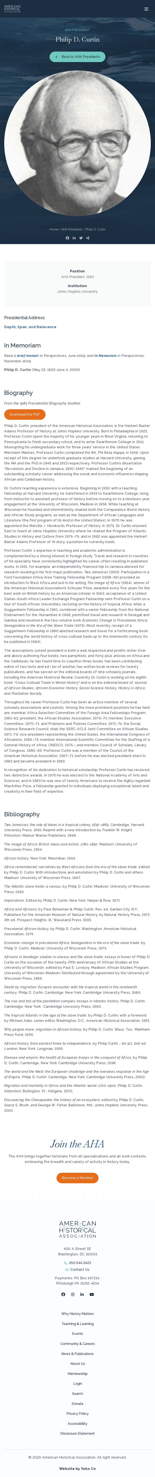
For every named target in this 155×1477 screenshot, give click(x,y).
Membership (78, 1374)
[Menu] (146, 8)
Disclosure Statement (77, 1433)
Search (77, 1394)
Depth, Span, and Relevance (30, 327)
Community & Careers (77, 1344)
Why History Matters (77, 1314)
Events (77, 1334)
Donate (78, 1404)
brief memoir (28, 356)
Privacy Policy (77, 1414)
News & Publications (77, 1354)
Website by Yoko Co (77, 1469)
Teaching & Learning (78, 1324)
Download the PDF (24, 414)
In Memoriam (105, 356)
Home (54, 229)
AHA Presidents (71, 229)
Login (77, 1384)
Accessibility (77, 1424)
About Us (77, 1364)
